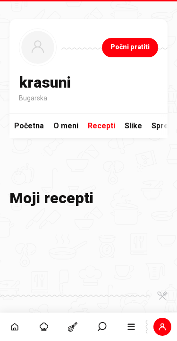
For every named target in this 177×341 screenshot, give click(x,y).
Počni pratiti (130, 47)
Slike (133, 125)
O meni (65, 125)
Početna (29, 125)
